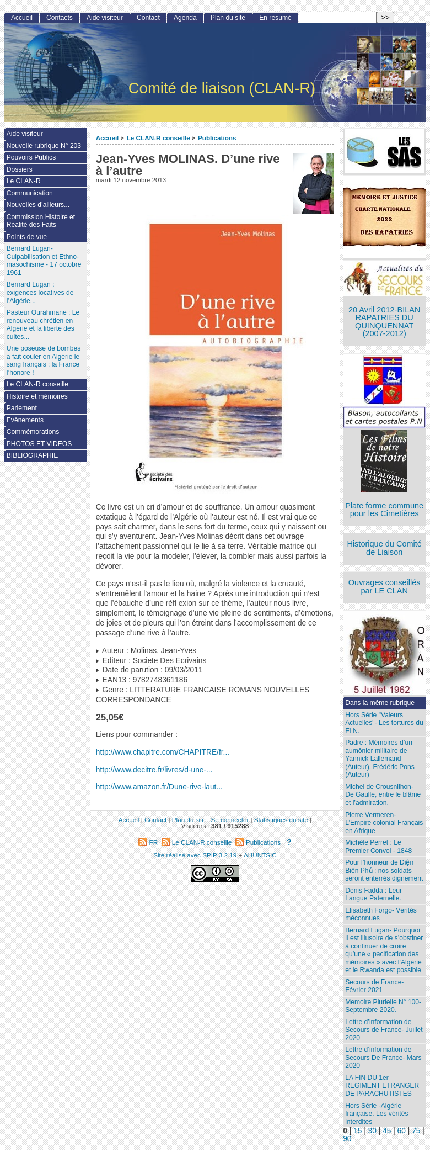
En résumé (275, 18)
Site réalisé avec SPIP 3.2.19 (195, 854)
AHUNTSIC (260, 854)
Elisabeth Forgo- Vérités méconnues (381, 915)
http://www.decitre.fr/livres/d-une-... (154, 770)
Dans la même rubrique (380, 703)
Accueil (107, 137)
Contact (148, 18)
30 (372, 1131)
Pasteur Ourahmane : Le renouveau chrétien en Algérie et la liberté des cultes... (43, 325)
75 (416, 1131)
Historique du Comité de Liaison (384, 548)
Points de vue (27, 237)
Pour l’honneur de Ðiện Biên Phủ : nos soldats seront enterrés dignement (384, 870)
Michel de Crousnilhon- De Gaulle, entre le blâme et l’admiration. (383, 795)
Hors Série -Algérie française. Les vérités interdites (376, 1114)
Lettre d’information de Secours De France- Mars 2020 (383, 1057)
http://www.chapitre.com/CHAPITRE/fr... (162, 752)
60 (401, 1131)
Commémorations (33, 432)
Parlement (22, 408)
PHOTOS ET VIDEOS (39, 444)
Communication (30, 193)
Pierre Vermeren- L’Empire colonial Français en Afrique (384, 823)
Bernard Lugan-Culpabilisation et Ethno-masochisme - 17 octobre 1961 (44, 261)
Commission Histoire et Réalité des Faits (41, 221)
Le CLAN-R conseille (158, 137)
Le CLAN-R (24, 181)
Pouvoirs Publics (31, 157)
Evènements (25, 420)
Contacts (59, 18)
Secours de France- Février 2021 (374, 986)
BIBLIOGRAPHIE (32, 455)
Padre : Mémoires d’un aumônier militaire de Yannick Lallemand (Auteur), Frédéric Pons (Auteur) (380, 758)
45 (387, 1131)
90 (347, 1139)
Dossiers (20, 169)
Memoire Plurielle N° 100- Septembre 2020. (383, 1006)
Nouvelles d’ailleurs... (38, 205)
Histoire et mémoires (37, 396)
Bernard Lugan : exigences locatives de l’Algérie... (40, 292)
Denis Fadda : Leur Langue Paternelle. (373, 895)
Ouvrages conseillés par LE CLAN (384, 587)
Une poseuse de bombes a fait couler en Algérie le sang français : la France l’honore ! (43, 361)
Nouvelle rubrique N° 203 (44, 146)
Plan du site (228, 18)
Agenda (185, 18)
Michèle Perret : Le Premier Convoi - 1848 (378, 847)
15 (357, 1131)
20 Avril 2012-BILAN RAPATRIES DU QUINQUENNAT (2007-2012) (384, 322)
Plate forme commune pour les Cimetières (384, 510)
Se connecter (230, 819)
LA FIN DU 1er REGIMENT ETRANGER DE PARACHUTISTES (382, 1086)
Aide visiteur (105, 18)
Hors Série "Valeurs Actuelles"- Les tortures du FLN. (384, 723)
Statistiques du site (281, 819)
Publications (217, 137)
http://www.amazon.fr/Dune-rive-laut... (159, 787)
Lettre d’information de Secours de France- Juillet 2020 (383, 1030)
